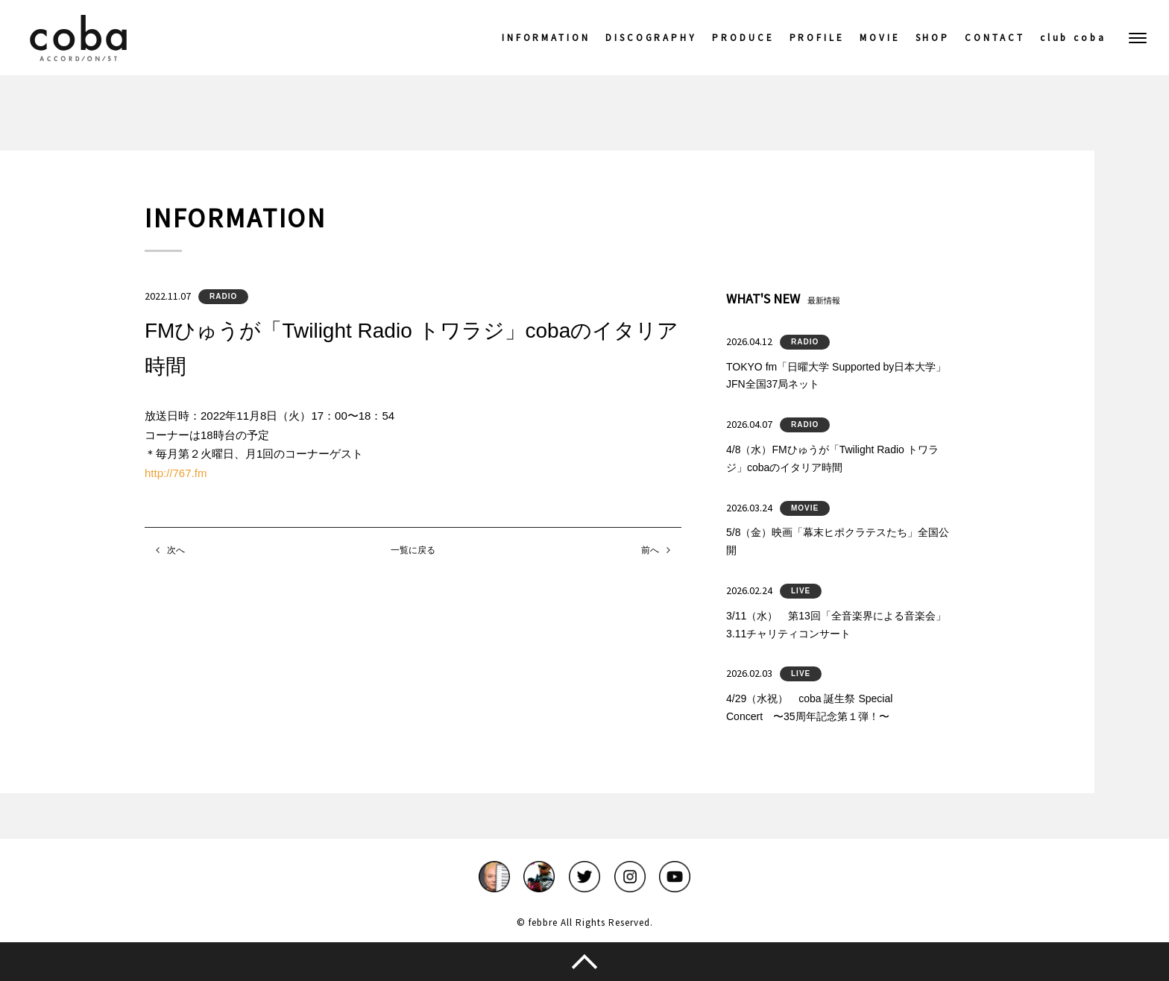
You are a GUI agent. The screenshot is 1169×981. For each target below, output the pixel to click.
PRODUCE (743, 37)
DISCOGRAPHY (651, 37)
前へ (650, 550)
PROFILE (817, 37)
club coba (1073, 37)
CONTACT (994, 37)
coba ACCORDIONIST (78, 38)
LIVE (800, 591)
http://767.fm (176, 473)
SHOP (933, 37)
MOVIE (880, 37)
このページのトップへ (584, 961)
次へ (176, 550)
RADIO (223, 296)
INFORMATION (546, 37)
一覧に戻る (413, 550)
